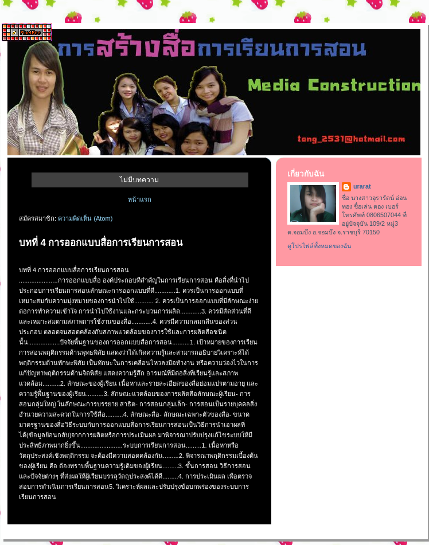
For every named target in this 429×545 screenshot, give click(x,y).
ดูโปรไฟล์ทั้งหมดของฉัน (319, 245)
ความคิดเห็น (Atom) (85, 218)
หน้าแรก (139, 199)
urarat (362, 186)
